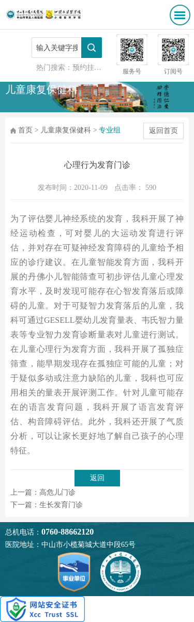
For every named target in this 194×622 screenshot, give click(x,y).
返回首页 (163, 131)
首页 (25, 130)
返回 (97, 478)
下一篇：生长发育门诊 (46, 505)
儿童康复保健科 (65, 130)
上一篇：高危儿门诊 (43, 492)
